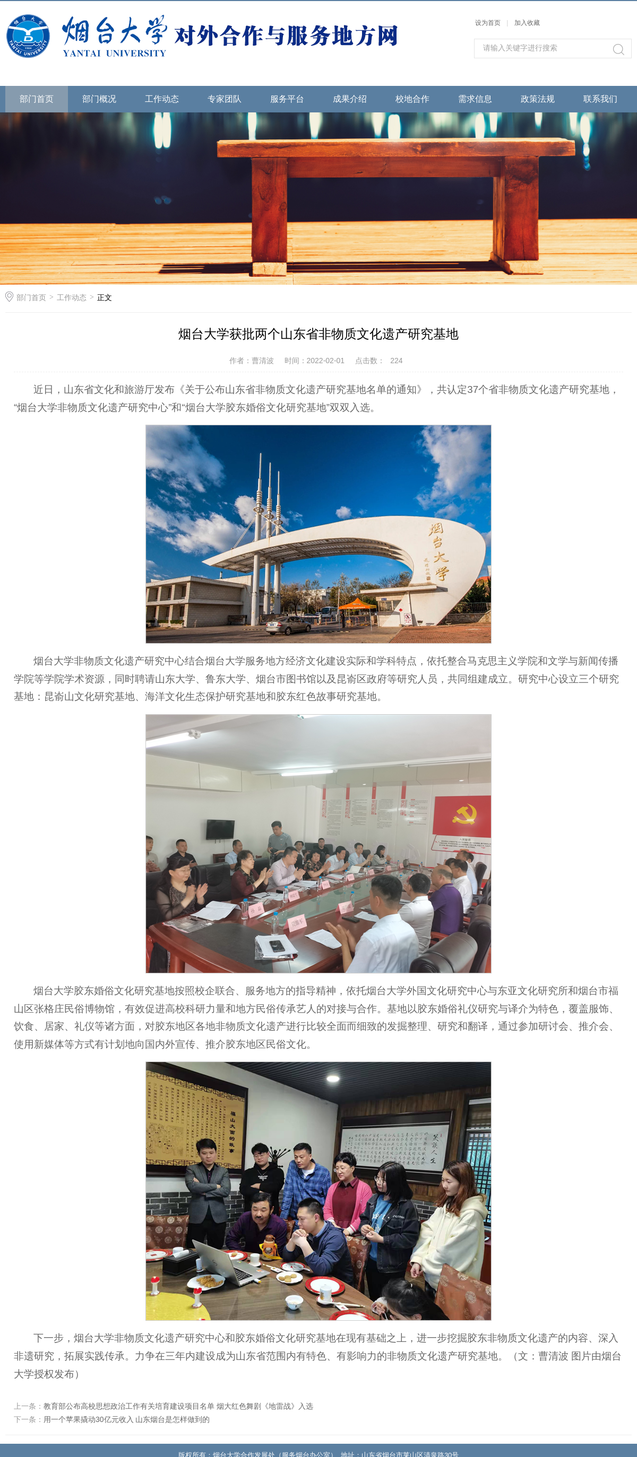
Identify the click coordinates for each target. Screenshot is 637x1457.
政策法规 (538, 98)
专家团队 (225, 98)
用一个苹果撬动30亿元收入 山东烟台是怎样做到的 (127, 1419)
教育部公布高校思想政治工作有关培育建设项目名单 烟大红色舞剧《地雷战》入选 (178, 1406)
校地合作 (412, 98)
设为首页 (488, 23)
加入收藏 (527, 23)
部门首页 (37, 98)
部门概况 (99, 98)
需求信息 (475, 98)
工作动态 (162, 98)
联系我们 (600, 98)
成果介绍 (350, 98)
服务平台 (287, 98)
